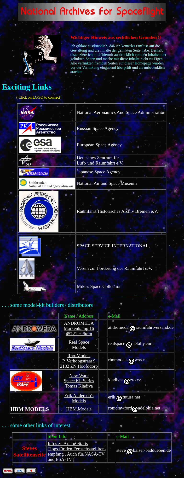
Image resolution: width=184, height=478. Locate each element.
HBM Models (79, 408)
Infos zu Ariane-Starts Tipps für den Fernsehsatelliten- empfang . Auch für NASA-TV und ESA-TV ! (77, 451)
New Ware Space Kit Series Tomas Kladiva (79, 380)
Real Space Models (79, 345)
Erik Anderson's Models (78, 398)
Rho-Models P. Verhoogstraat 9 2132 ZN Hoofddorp (79, 361)
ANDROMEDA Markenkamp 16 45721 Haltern (79, 328)
